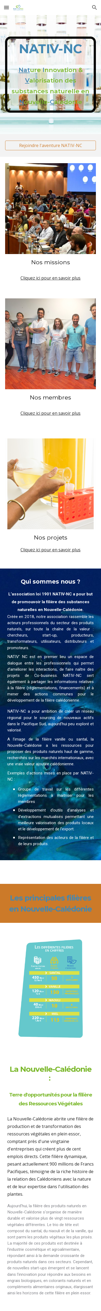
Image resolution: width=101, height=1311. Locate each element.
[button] (6, 7)
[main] (50, 75)
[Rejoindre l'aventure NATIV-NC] (50, 145)
